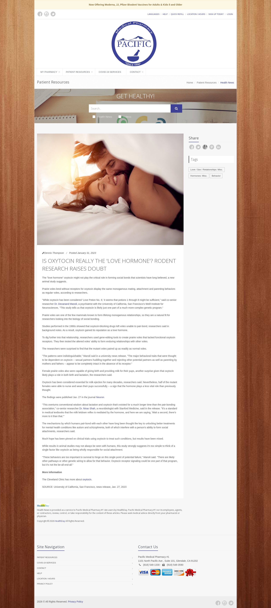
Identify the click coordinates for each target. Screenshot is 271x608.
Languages (153, 14)
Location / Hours (196, 14)
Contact (135, 72)
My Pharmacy (48, 72)
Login (230, 14)
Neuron (100, 397)
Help (165, 14)
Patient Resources (78, 72)
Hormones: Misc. (198, 176)
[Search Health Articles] (130, 108)
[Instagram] (224, 603)
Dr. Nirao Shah (87, 408)
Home (190, 82)
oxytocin (86, 479)
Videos (125, 116)
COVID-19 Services (110, 72)
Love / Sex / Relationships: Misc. (206, 169)
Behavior (216, 176)
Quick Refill (177, 14)
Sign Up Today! (216, 14)
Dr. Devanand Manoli (65, 304)
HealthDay (60, 521)
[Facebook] (218, 603)
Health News (102, 116)
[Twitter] (231, 603)
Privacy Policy (45, 584)
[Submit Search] (176, 108)
